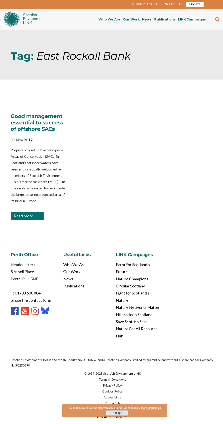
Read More (23, 215)
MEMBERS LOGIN (144, 4)
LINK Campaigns (192, 19)
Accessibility (112, 397)
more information (151, 407)
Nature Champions (132, 278)
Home (24, 19)
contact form (40, 300)
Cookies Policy (112, 391)
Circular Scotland (130, 285)
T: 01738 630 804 (25, 293)
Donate (194, 4)
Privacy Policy (112, 385)
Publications (165, 19)
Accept (116, 413)
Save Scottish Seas (131, 321)
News (147, 19)
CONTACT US (171, 4)
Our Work (131, 19)
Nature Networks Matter (138, 307)
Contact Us (112, 403)
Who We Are (109, 19)
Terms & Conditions (112, 379)
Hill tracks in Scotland (134, 314)
